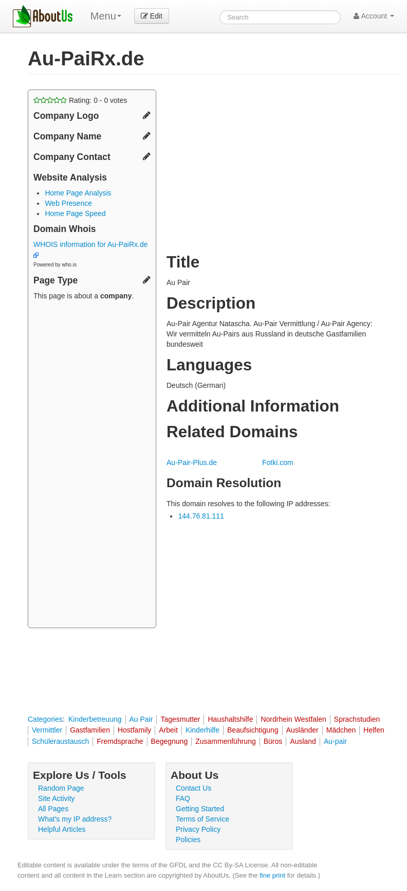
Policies (188, 839)
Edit (151, 16)
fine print (272, 875)
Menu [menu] (105, 16)
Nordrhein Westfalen (293, 719)
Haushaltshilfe (230, 719)
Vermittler (47, 730)
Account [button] (374, 16)
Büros (273, 741)
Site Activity (56, 798)
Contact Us (193, 788)
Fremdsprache (120, 741)
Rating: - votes (80, 100)
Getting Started (200, 809)
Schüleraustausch (60, 741)
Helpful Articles (62, 829)
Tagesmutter (180, 719)
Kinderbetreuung (95, 719)
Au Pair (141, 719)
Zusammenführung (225, 741)
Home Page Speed (75, 213)
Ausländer (302, 730)
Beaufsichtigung (253, 730)
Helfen (373, 730)
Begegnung (169, 741)
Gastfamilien (90, 730)
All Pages (53, 809)
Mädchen (341, 730)
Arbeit (168, 730)
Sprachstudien (357, 719)
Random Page (61, 788)
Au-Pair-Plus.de (191, 462)
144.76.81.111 (201, 516)
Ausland (303, 741)
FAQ (183, 798)
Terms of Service (202, 819)
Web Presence (68, 203)
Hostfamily (134, 730)
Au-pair (335, 741)
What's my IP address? (75, 819)
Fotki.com (277, 462)
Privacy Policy (198, 829)
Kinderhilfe (202, 730)
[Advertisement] (92, 465)
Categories (45, 719)
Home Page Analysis (78, 193)
